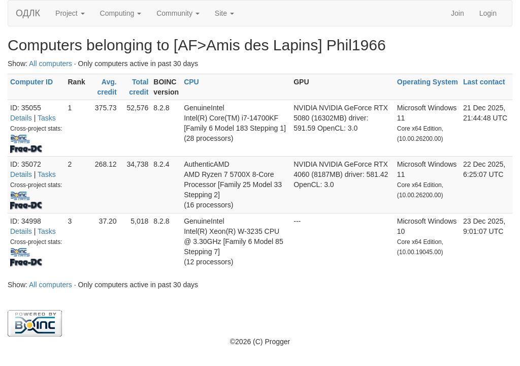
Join (457, 13)
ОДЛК (28, 13)
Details (21, 118)
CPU (191, 82)
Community (178, 13)
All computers (50, 63)
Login (488, 13)
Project (69, 13)
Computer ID (31, 82)
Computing (121, 13)
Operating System (427, 82)
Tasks (47, 118)
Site (224, 13)
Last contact (484, 82)
